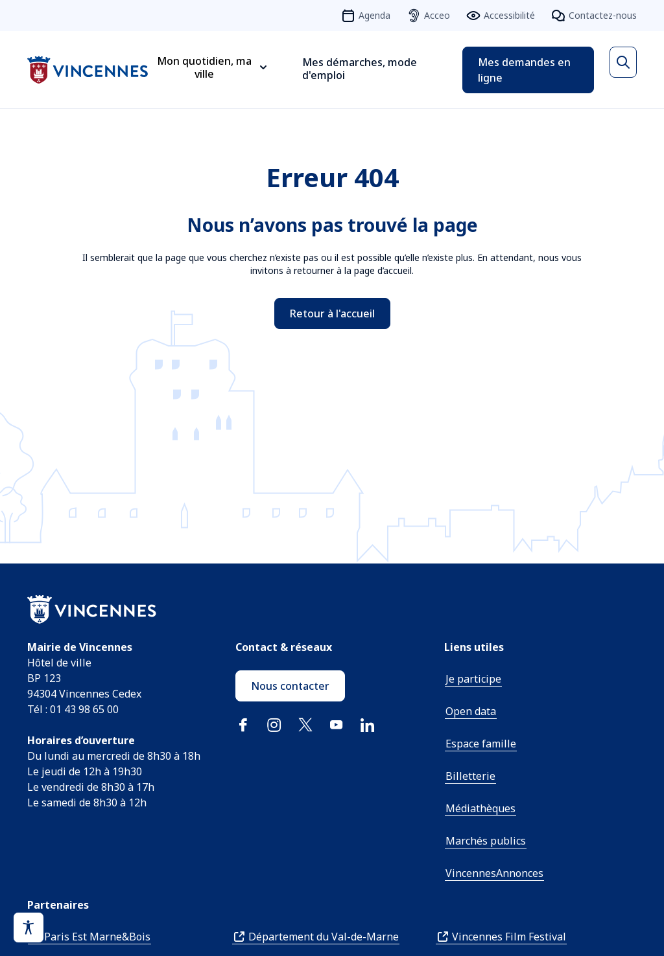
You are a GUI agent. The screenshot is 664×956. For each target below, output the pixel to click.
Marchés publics (485, 841)
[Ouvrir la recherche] (623, 62)
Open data (470, 711)
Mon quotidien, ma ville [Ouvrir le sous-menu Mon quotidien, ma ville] (204, 67)
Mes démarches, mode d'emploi (359, 68)
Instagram (274, 725)
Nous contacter (290, 686)
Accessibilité (509, 15)
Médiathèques (480, 808)
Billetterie (470, 776)
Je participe (473, 679)
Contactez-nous (603, 15)
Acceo (437, 15)
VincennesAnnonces (494, 873)
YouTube (336, 725)
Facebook (243, 725)
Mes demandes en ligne (524, 70)
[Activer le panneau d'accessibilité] (28, 927)
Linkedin (367, 725)
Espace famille (480, 743)
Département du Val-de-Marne (323, 936)
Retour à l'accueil (332, 313)
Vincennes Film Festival (509, 936)
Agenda (374, 15)
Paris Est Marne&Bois (97, 936)
